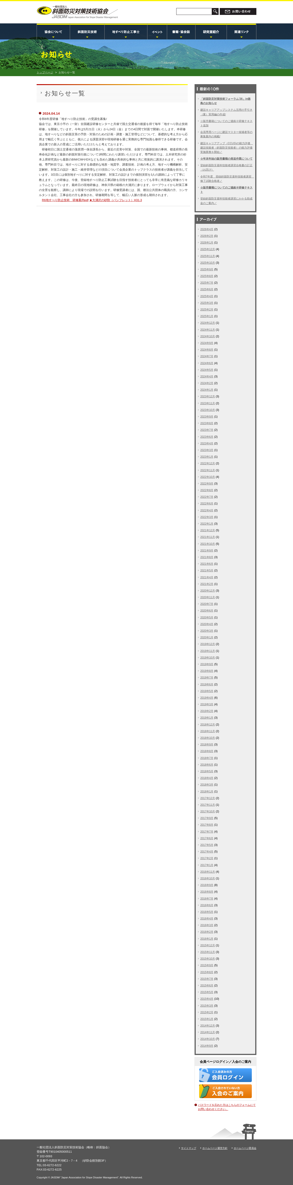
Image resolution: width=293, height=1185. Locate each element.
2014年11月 (207, 1032)
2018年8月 (206, 751)
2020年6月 (206, 610)
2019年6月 (206, 684)
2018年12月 (207, 724)
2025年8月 (206, 276)
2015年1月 (206, 1019)
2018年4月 (206, 778)
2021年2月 (206, 584)
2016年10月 (207, 878)
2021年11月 (207, 537)
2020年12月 (207, 590)
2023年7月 (206, 430)
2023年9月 (206, 416)
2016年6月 (206, 905)
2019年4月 (206, 697)
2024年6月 (206, 363)
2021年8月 (206, 557)
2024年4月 (206, 376)
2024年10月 (207, 336)
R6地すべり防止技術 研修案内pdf (65, 200)
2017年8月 (206, 824)
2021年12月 (207, 530)
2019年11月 (207, 651)
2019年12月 (207, 644)
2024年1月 (206, 389)
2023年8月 (206, 423)
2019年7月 (206, 677)
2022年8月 (206, 490)
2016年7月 (206, 898)
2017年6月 (206, 838)
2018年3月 (206, 784)
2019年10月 (207, 657)
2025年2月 (206, 309)
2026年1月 (206, 242)
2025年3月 (206, 303)
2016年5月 (206, 912)
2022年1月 (206, 523)
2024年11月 (207, 329)
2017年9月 (206, 818)
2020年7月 (206, 604)
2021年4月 (206, 577)
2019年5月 (206, 691)
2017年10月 (207, 811)
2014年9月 (206, 1045)
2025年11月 (207, 256)
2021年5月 (206, 570)
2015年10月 (207, 958)
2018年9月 (206, 744)
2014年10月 (207, 1039)
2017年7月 (206, 831)
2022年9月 (206, 483)
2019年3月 (206, 704)
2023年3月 (206, 450)
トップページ (45, 72)
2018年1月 (206, 791)
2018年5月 (206, 771)
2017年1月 (206, 865)
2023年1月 (206, 456)
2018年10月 (207, 737)
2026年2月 (206, 236)
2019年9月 (206, 664)
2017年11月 (207, 804)
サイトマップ (188, 1148)
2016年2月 (206, 931)
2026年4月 (206, 229)
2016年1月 (206, 938)
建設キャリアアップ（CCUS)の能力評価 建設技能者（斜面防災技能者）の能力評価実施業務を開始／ (226, 148)
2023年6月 (206, 436)
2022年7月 (206, 496)
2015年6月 (206, 985)
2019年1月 (206, 717)
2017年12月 (207, 798)
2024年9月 (206, 343)
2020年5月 (206, 617)
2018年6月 (206, 764)
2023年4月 (206, 443)
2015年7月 (206, 978)
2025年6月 (206, 289)
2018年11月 (207, 731)
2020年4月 (206, 624)
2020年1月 (206, 637)
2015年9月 (206, 965)
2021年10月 (207, 543)
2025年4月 (206, 296)
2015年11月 (207, 952)
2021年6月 (206, 563)
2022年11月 (207, 470)
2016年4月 (206, 918)
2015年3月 (206, 1005)
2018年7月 (206, 758)
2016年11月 (207, 871)
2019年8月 (206, 671)
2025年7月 (206, 282)
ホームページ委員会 (245, 1148)
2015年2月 (206, 1012)
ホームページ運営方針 (215, 1148)
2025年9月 (206, 269)
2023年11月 (207, 403)
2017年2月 (206, 858)
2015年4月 (206, 998)
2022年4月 (206, 510)
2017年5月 (206, 845)
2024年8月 (206, 349)
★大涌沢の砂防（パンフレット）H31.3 (115, 200)
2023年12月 (207, 396)
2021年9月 (206, 550)
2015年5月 (206, 992)
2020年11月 (207, 597)
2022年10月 (207, 477)
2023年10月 (207, 410)
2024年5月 (206, 369)
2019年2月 (206, 711)
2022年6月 (206, 503)
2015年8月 (206, 972)
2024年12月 (207, 322)
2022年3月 (206, 517)
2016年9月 (206, 885)
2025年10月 (207, 262)
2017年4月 (206, 851)
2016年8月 (206, 891)
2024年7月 (206, 356)
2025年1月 (206, 316)
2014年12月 (207, 1025)
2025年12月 (207, 249)
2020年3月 (206, 630)
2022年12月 (207, 463)
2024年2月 (206, 383)
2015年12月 (207, 945)
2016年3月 (206, 925)
